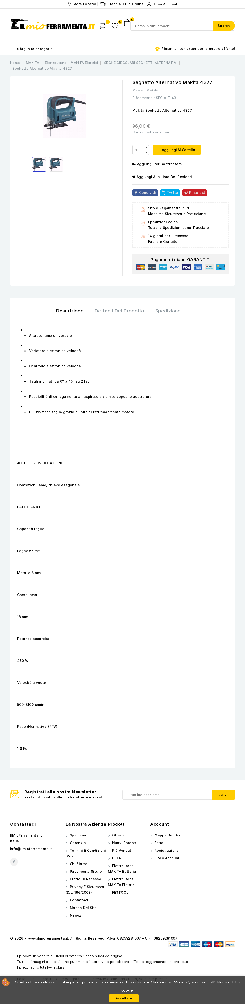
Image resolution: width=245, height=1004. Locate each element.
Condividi (147, 192)
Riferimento (142, 98)
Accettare (124, 998)
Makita (152, 90)
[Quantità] (138, 150)
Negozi (75, 915)
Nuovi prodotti (124, 843)
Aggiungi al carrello (178, 150)
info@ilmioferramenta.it (31, 849)
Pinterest (197, 192)
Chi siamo (78, 864)
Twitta (172, 192)
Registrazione (166, 850)
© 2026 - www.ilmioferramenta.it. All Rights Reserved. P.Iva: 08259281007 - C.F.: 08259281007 (94, 938)
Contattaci (23, 824)
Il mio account (166, 858)
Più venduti (121, 850)
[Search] (182, 26)
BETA (116, 858)
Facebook (14, 862)
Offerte (118, 835)
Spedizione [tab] (168, 311)
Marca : (138, 90)
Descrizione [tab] (70, 311)
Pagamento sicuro (85, 871)
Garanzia (77, 843)
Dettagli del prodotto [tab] (119, 311)
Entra (158, 843)
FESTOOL (119, 892)
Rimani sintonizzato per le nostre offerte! (195, 49)
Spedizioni (78, 835)
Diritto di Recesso (85, 879)
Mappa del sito (83, 908)
